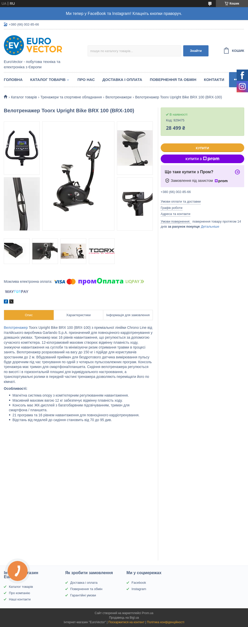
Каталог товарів (48, 79)
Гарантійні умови (83, 595)
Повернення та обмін (173, 79)
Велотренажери (119, 97)
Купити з (202, 159)
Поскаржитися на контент (126, 622)
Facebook (139, 583)
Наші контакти (20, 599)
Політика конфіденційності (165, 622)
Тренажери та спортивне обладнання (71, 97)
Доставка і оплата (122, 79)
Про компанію (19, 593)
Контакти (214, 79)
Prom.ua (147, 613)
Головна (13, 79)
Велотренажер (16, 328)
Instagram (139, 589)
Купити (202, 148)
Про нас (86, 79)
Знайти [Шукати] (196, 51)
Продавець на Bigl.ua (124, 617)
